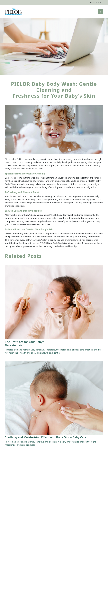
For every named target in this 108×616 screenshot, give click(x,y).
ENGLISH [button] (95, 2)
